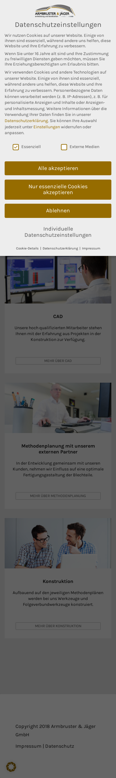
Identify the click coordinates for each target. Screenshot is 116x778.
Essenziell (27, 146)
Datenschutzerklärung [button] (61, 248)
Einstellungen (46, 127)
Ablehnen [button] (58, 210)
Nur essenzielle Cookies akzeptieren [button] (58, 189)
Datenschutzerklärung (26, 120)
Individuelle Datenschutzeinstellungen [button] (58, 232)
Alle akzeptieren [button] (58, 168)
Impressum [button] (91, 248)
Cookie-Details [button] (28, 248)
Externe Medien (80, 146)
